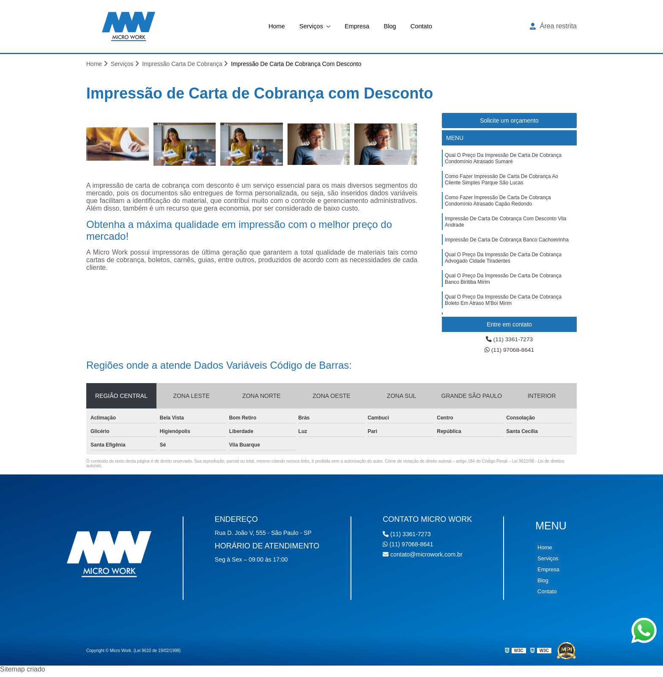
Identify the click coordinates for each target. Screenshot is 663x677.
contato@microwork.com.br (423, 558)
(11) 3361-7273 (509, 341)
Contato (425, 26)
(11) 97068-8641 (509, 352)
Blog (392, 26)
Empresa (357, 26)
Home (273, 26)
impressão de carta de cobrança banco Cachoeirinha (507, 252)
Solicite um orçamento (509, 121)
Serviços (310, 26)
